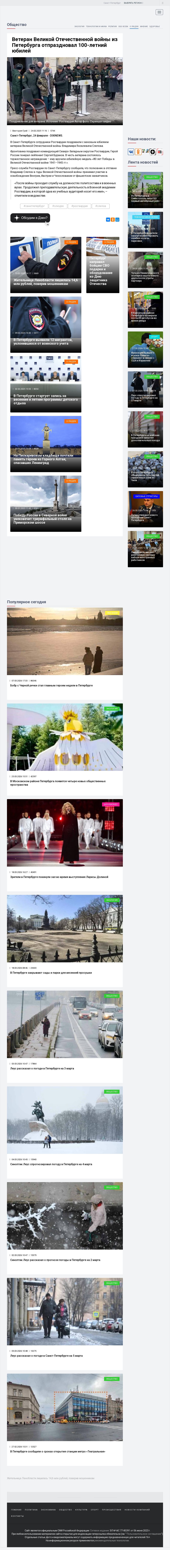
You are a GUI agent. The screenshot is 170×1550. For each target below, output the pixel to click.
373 (153, 228)
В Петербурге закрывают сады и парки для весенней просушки (51, 974)
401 (153, 348)
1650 (153, 308)
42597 (32, 778)
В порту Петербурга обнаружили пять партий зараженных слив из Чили (145, 476)
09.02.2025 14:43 (22, 334)
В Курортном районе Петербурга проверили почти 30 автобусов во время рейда (144, 317)
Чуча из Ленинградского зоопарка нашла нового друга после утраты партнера (145, 277)
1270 (153, 191)
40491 (32, 873)
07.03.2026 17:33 (18, 682)
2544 (153, 548)
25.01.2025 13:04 (22, 450)
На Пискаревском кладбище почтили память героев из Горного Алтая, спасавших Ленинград (43, 460)
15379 (32, 1257)
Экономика (48, 1512)
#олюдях (58, 206)
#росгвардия (79, 206)
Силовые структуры (146, 496)
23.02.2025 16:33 (98, 252)
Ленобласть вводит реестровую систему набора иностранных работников (143, 556)
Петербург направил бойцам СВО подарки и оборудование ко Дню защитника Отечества (101, 272)
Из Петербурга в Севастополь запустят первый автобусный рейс (145, 198)
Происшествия (111, 1512)
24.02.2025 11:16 (38, 131)
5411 (36, 334)
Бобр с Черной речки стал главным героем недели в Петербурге (51, 687)
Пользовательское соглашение (144, 1536)
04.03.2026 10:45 (18, 1161)
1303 (153, 510)
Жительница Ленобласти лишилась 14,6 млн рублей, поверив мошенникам (46, 283)
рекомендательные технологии (111, 1543)
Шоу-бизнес (111, 806)
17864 (32, 1065)
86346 (32, 682)
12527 (32, 1449)
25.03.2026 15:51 (18, 778)
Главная (16, 1512)
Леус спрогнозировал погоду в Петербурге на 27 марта (144, 398)
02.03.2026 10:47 (18, 1257)
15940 (32, 1161)
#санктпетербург (34, 206)
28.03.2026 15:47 (140, 191)
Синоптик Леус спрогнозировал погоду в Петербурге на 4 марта (51, 1166)
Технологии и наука (94, 26)
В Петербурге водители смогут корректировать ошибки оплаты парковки (144, 237)
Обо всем (122, 26)
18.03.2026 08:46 (18, 969)
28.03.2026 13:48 (140, 228)
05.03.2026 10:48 (18, 1353)
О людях (133, 26)
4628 (36, 450)
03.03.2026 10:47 (18, 1065)
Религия (111, 26)
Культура (81, 1512)
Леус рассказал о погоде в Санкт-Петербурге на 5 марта (46, 1357)
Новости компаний (137, 1512)
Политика (31, 1512)
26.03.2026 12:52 (140, 548)
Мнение (143, 26)
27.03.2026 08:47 (140, 430)
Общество (112, 997)
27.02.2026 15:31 (18, 1449)
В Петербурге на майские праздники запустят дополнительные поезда (145, 438)
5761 (36, 510)
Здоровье (154, 26)
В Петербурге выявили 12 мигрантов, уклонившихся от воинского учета (43, 342)
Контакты (17, 1519)
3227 (153, 268)
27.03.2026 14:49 (140, 308)
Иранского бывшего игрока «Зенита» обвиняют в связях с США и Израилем (142, 356)
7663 (112, 252)
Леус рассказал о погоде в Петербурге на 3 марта (42, 1070)
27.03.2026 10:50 (140, 390)
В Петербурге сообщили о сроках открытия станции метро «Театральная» (57, 1453)
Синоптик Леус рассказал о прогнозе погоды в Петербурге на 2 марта (55, 1262)
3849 (36, 274)
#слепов (100, 206)
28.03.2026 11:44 (140, 268)
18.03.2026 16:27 (18, 873)
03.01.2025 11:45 (22, 510)
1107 (153, 430)
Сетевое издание (99, 1533)
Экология (76, 26)
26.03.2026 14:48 (140, 510)
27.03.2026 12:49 (140, 348)
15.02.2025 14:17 (22, 274)
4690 (153, 468)
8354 (36, 390)
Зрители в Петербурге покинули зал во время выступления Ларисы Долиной (59, 878)
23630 (32, 969)
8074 (153, 390)
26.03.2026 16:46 (140, 468)
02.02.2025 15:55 (22, 390)
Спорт (154, 336)
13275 (32, 1353)
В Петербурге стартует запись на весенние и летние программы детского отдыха (46, 400)
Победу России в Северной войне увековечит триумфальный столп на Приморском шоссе (43, 520)
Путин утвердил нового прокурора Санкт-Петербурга (144, 517)
